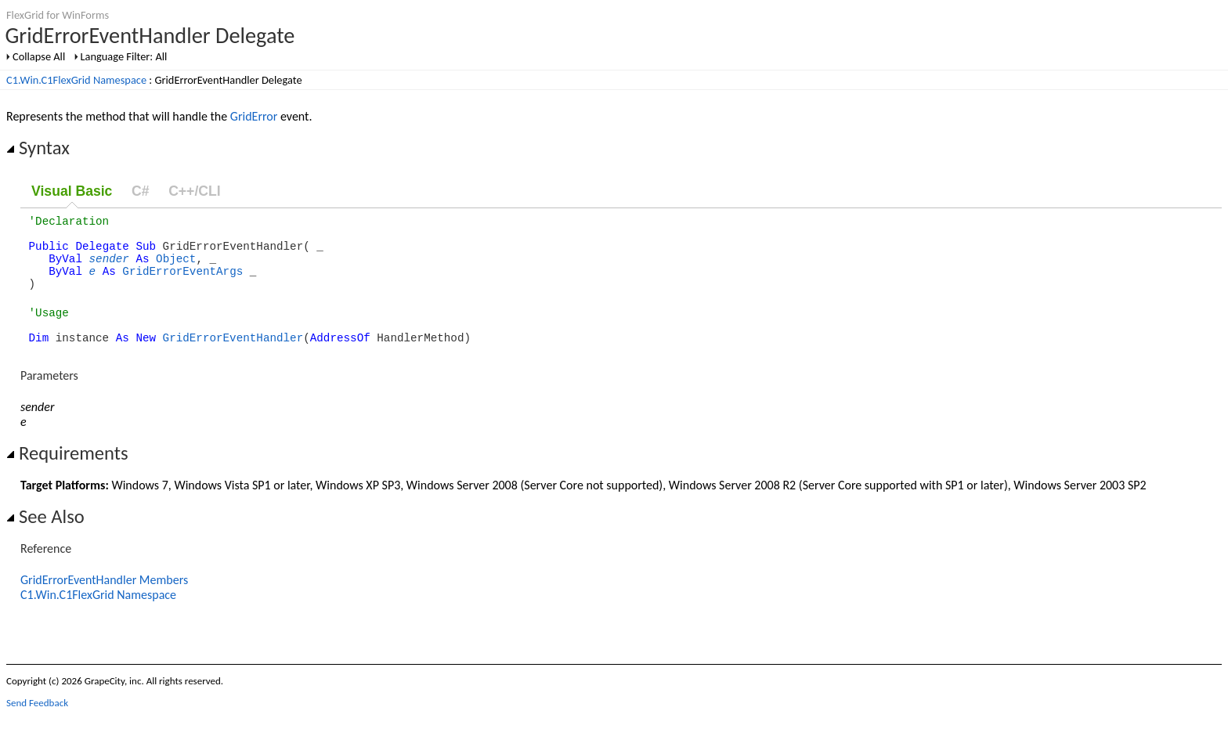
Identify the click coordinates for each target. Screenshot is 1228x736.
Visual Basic (71, 191)
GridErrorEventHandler (233, 358)
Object (176, 267)
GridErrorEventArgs (182, 282)
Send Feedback (37, 724)
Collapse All (39, 56)
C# (141, 191)
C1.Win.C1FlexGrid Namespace (76, 80)
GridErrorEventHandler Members (104, 600)
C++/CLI (194, 191)
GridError (253, 116)
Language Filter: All (124, 56)
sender (109, 267)
